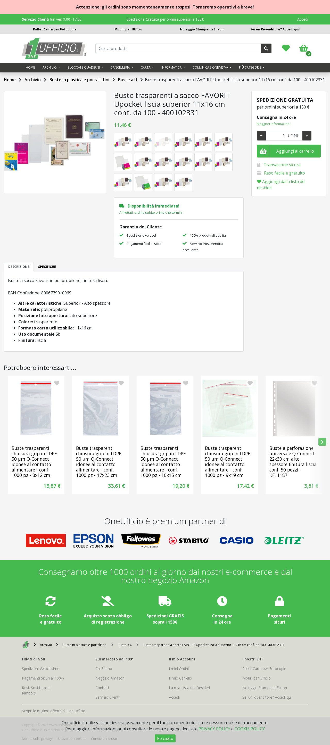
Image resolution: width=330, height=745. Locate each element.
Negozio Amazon (110, 678)
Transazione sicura (282, 165)
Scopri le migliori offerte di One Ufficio (53, 710)
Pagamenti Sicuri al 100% (43, 678)
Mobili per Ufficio (128, 29)
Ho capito (165, 738)
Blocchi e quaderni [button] (84, 67)
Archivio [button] (50, 67)
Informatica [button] (172, 67)
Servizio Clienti (107, 697)
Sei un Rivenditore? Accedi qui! (275, 29)
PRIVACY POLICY (214, 729)
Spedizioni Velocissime (40, 668)
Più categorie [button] (250, 67)
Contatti (102, 687)
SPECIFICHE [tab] (47, 266)
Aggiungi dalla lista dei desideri (281, 185)
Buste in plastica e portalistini (79, 79)
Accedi (302, 19)
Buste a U (127, 79)
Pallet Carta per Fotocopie (55, 29)
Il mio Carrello (180, 678)
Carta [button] (146, 67)
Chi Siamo (103, 668)
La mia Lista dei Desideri (189, 687)
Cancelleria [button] (121, 67)
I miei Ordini (179, 668)
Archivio (32, 79)
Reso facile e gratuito (284, 173)
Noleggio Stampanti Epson (202, 29)
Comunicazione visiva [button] (211, 67)
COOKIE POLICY (250, 729)
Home (30, 67)
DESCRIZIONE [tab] (18, 266)
